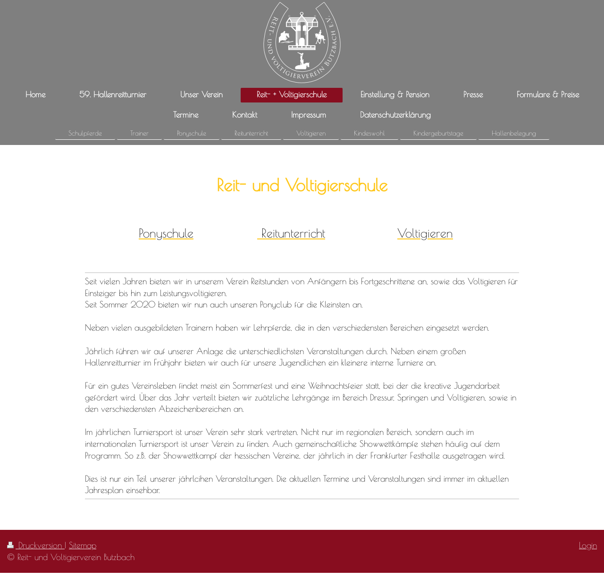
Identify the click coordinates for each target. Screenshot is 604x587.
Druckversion (36, 545)
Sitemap (82, 545)
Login (588, 545)
